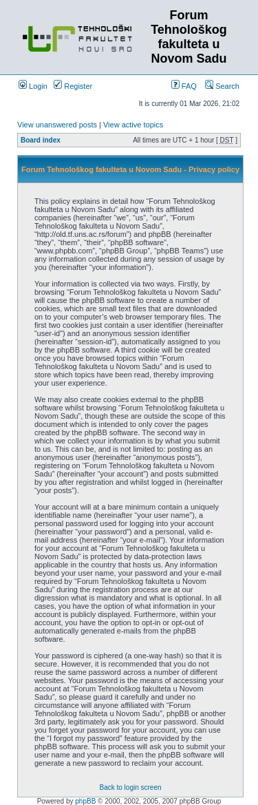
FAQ (184, 86)
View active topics (133, 125)
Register (73, 86)
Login (33, 86)
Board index (41, 140)
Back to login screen (130, 787)
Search (222, 86)
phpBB (85, 801)
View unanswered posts (57, 125)
